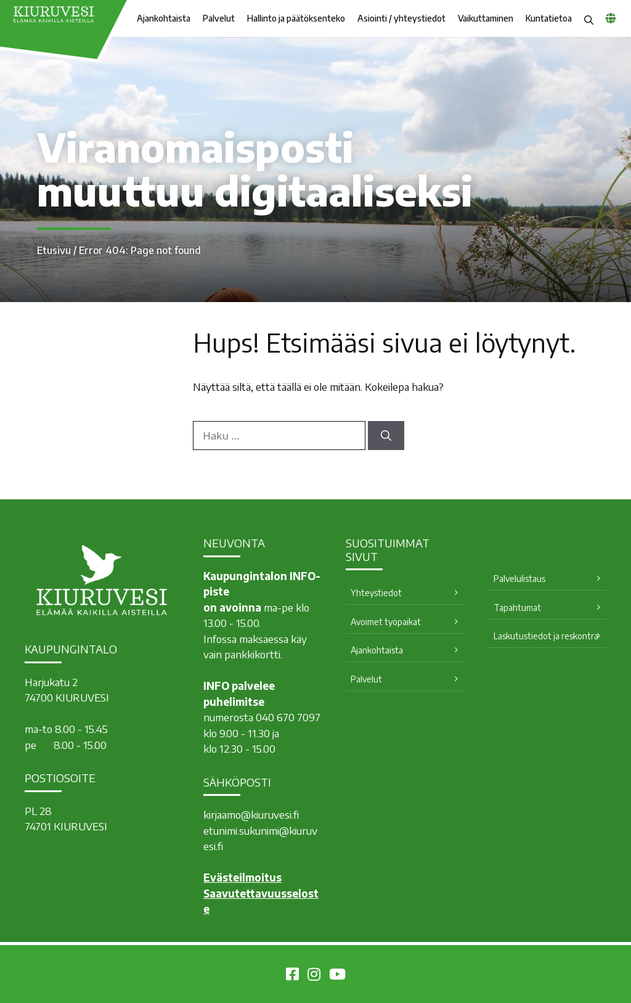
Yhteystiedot (376, 592)
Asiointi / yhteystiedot (401, 18)
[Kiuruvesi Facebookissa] (292, 975)
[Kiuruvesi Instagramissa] (314, 975)
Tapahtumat (517, 607)
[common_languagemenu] (611, 18)
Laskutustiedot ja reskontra (546, 636)
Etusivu (54, 250)
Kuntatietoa (549, 18)
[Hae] (386, 436)
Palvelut (219, 18)
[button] (589, 18)
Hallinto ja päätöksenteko (296, 18)
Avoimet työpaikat (386, 621)
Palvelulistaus (519, 578)
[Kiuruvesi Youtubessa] (337, 975)
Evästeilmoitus (242, 877)
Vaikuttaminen (485, 18)
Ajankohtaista (163, 18)
